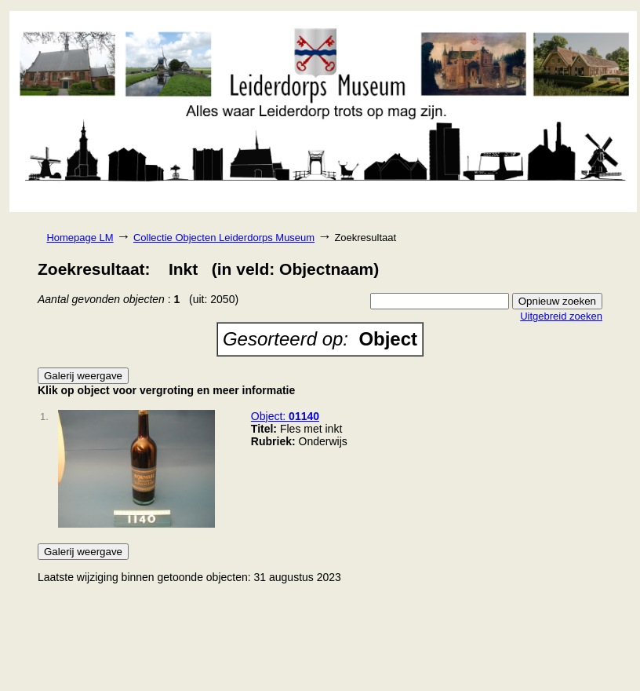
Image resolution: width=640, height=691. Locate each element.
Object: (285, 416)
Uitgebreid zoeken (561, 316)
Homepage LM (79, 237)
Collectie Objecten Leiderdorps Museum (224, 237)
